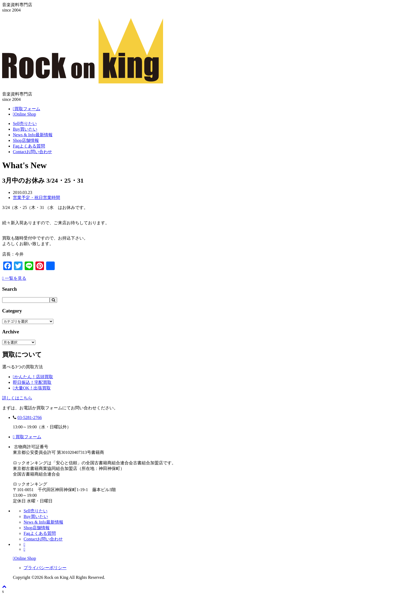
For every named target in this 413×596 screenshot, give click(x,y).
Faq (29, 146)
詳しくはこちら (17, 398)
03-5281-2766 (29, 417)
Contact (32, 151)
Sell (25, 123)
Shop (26, 140)
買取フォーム (27, 437)
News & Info (33, 135)
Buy (25, 129)
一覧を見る (14, 278)
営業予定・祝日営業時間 (36, 197)
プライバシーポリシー (45, 567)
